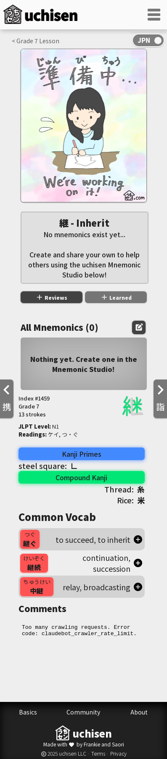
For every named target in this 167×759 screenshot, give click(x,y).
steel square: (48, 465)
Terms (98, 753)
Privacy (118, 753)
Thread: (124, 489)
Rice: (131, 500)
